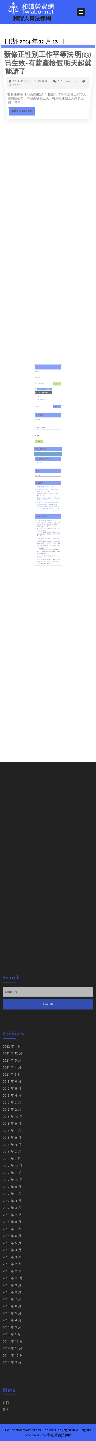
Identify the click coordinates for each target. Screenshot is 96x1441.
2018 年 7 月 (12, 1312)
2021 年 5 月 (12, 1242)
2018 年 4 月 (12, 1326)
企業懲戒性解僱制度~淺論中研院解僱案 (47, 489)
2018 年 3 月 (12, 1333)
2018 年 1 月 (12, 1340)
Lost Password (43, 426)
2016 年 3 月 (12, 1438)
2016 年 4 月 (12, 1431)
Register (42, 424)
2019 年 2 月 (12, 1291)
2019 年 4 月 (12, 1277)
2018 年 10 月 (13, 1298)
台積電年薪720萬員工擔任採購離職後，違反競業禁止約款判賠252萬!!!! (48, 499)
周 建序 (43, 81)
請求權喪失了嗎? (43, 484)
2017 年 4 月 (12, 1382)
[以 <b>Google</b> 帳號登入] (45, 422)
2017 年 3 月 (12, 1389)
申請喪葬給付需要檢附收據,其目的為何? (47, 531)
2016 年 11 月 (12, 1396)
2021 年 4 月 (12, 1249)
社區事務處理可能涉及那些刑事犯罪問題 (47, 519)
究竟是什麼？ (43, 525)
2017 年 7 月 (12, 1375)
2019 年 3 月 (12, 1284)
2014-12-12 (20, 81)
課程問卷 (42, 468)
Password (40, 411)
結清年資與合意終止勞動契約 (45, 507)
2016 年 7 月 (12, 1410)
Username (41, 407)
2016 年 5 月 (12, 1424)
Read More (24, 109)
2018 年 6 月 (12, 1319)
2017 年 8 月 (12, 1368)
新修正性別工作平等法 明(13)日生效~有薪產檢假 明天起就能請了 (47, 62)
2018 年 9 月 (12, 1305)
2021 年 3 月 (12, 1256)
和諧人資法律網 (32, 18)
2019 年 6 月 (12, 1263)
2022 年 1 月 (12, 1228)
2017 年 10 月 (13, 1361)
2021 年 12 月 (12, 1235)
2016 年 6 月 (12, 1417)
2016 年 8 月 (12, 1403)
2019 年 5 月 (12, 1270)
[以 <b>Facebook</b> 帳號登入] (45, 419)
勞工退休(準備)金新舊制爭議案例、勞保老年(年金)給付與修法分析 (48, 496)
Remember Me (42, 415)
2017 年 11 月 (12, 1354)
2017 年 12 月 (12, 1347)
